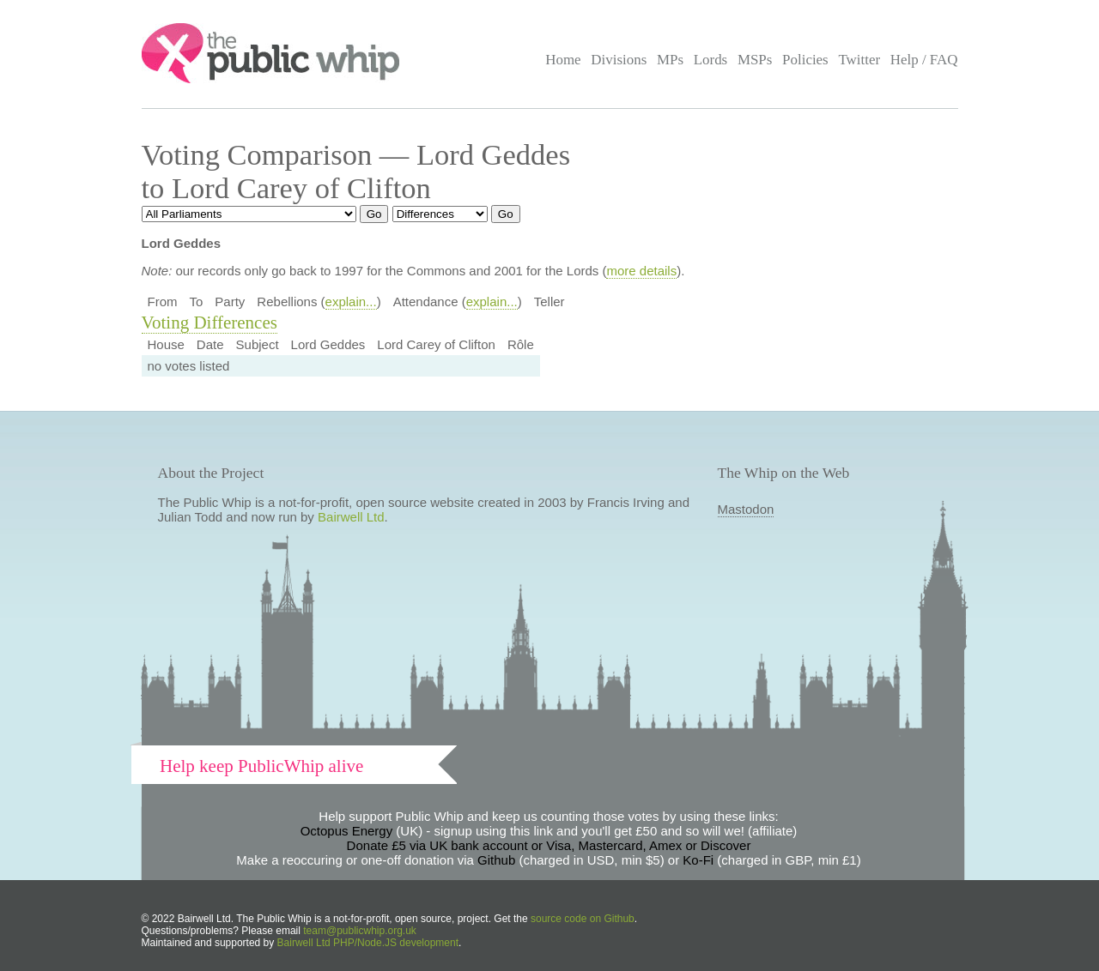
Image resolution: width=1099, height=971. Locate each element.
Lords (711, 59)
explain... (351, 301)
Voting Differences (209, 322)
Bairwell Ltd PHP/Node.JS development (367, 943)
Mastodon (746, 509)
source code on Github (583, 919)
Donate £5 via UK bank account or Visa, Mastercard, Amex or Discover (549, 845)
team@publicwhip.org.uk (359, 931)
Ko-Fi (698, 860)
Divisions (619, 59)
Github (496, 860)
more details (641, 270)
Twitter (859, 59)
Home (562, 59)
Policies (805, 59)
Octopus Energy (347, 830)
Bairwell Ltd (351, 517)
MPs (670, 59)
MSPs (755, 59)
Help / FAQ (924, 59)
